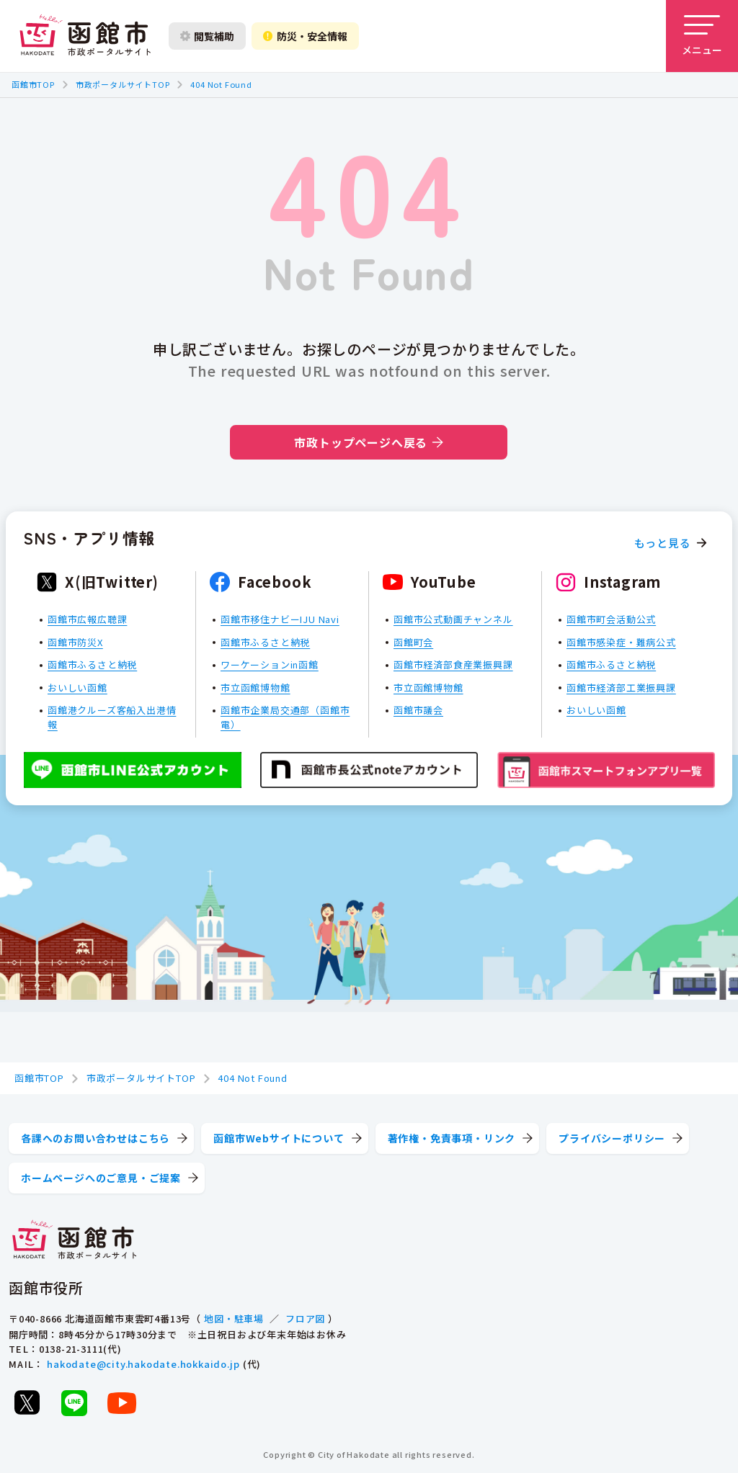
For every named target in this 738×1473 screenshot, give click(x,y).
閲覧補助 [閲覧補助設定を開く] (207, 36)
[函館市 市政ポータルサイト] (85, 36)
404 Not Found (221, 84)
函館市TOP (33, 84)
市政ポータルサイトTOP (123, 84)
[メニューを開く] (702, 36)
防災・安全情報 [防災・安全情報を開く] (305, 36)
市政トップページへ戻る (368, 442)
